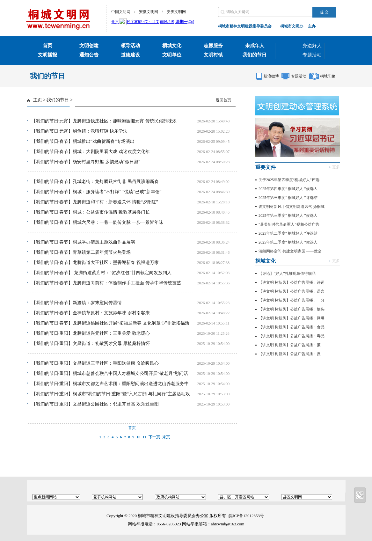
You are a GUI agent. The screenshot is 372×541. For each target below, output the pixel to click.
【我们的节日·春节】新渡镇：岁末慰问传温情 (77, 302)
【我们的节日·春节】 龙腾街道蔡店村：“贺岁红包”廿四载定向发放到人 (101, 272)
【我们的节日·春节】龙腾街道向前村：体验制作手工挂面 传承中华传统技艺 (106, 283)
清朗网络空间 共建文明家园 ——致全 (290, 251)
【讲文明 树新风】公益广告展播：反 (290, 354)
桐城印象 (327, 76)
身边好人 (312, 45)
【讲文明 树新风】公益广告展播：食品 (292, 327)
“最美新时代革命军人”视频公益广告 (289, 224)
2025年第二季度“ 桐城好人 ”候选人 (288, 242)
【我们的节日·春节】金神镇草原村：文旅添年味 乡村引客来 (91, 313)
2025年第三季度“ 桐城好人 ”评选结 (288, 197)
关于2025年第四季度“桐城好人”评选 (289, 180)
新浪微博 (271, 76)
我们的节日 (58, 100)
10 (138, 437)
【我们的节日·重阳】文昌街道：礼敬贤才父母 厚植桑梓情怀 (91, 343)
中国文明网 (120, 12)
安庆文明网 (176, 12)
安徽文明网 (148, 12)
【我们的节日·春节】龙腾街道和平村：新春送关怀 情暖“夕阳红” (95, 202)
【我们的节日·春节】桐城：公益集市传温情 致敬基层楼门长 (91, 212)
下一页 (154, 437)
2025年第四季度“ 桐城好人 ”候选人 (288, 188)
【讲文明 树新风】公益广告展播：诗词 (292, 282)
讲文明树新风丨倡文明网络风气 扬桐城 (292, 206)
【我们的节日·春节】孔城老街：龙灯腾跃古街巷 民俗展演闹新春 (95, 181)
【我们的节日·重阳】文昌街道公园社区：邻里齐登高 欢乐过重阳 (95, 404)
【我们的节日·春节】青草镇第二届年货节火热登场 (81, 252)
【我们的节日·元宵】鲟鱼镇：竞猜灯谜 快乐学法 (80, 131)
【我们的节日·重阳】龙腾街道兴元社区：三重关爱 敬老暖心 (91, 333)
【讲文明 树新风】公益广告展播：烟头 (292, 309)
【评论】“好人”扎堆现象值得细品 (287, 273)
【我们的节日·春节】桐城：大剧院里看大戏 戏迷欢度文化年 (91, 151)
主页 (37, 100)
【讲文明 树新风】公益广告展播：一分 (292, 300)
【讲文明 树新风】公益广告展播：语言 (292, 291)
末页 (166, 437)
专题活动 (312, 54)
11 (144, 437)
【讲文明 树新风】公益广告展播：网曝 (292, 318)
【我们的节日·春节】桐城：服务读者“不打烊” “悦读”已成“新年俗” (97, 191)
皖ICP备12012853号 (246, 515)
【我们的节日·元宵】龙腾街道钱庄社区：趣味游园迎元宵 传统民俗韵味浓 (104, 121)
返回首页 (223, 100)
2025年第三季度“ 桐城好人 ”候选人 (288, 215)
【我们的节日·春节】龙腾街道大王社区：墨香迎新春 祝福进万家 (95, 262)
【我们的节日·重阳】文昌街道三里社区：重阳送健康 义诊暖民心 (95, 363)
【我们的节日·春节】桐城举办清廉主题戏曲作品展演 (83, 242)
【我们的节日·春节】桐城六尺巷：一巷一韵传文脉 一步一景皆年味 (97, 222)
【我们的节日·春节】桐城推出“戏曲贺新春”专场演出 (83, 141)
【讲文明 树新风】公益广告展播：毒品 (292, 336)
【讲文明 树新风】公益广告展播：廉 (290, 345)
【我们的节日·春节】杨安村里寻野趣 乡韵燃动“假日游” (86, 161)
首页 (132, 428)
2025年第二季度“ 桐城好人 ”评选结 (288, 233)
